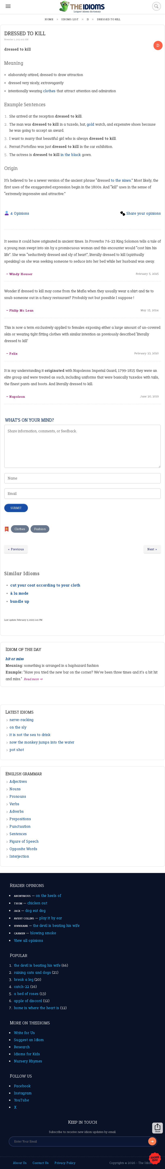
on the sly (18, 727)
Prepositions (20, 818)
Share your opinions (143, 213)
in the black (71, 154)
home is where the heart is (36, 1007)
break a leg (24, 979)
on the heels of (48, 895)
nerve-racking (22, 719)
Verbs (14, 803)
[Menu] (8, 6)
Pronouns (18, 796)
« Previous (16, 549)
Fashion (40, 529)
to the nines (121, 180)
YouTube (21, 1100)
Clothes (20, 529)
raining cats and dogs (32, 972)
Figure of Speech (24, 841)
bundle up (19, 601)
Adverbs (17, 811)
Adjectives (18, 781)
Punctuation (20, 826)
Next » (152, 549)
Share (157, 1128)
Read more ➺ (33, 679)
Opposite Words (23, 848)
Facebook (22, 1085)
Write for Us (24, 1032)
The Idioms (146, 1163)
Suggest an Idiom (29, 1039)
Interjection (19, 856)
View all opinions (28, 940)
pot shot (17, 749)
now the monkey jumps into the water (42, 742)
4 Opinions (19, 213)
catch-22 (21, 986)
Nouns (15, 788)
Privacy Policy (65, 1163)
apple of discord (28, 1000)
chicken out (37, 903)
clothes (49, 90)
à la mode (19, 593)
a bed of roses (26, 993)
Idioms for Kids (27, 1054)
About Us (19, 1163)
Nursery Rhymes (28, 1061)
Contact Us (41, 1163)
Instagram (23, 1093)
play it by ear (50, 918)
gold (90, 124)
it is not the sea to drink (30, 734)
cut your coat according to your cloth (45, 585)
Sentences (18, 833)
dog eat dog (35, 910)
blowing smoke (43, 933)
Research (22, 1046)
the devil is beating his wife (56, 925)
